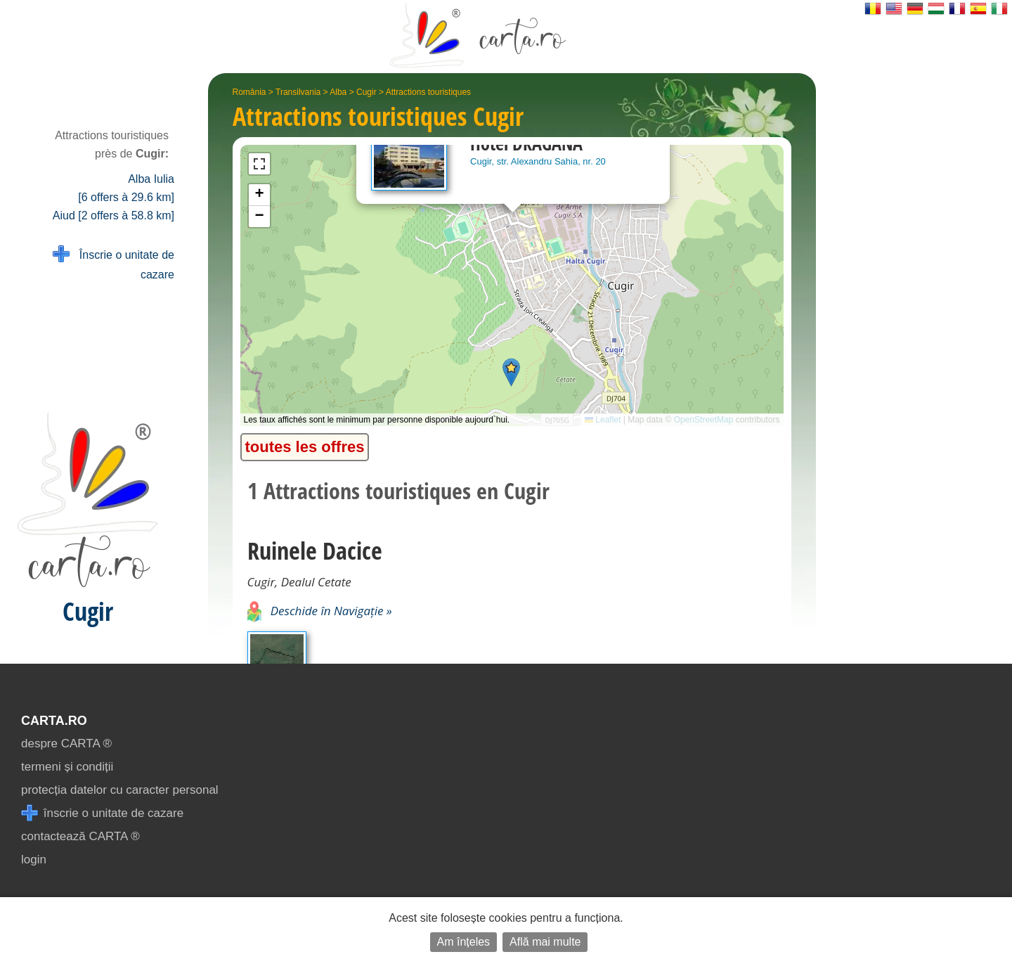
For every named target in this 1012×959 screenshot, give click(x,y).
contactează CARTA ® (80, 836)
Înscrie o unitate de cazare (113, 263)
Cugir (366, 92)
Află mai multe (545, 942)
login (33, 859)
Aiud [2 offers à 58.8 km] (113, 215)
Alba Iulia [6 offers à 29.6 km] (126, 188)
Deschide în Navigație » (319, 611)
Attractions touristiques (428, 92)
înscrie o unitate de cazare (102, 813)
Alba (338, 92)
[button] (511, 372)
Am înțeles (464, 942)
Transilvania (297, 92)
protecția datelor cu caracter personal (120, 790)
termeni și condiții (67, 766)
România (249, 92)
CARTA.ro (54, 721)
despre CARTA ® (66, 743)
